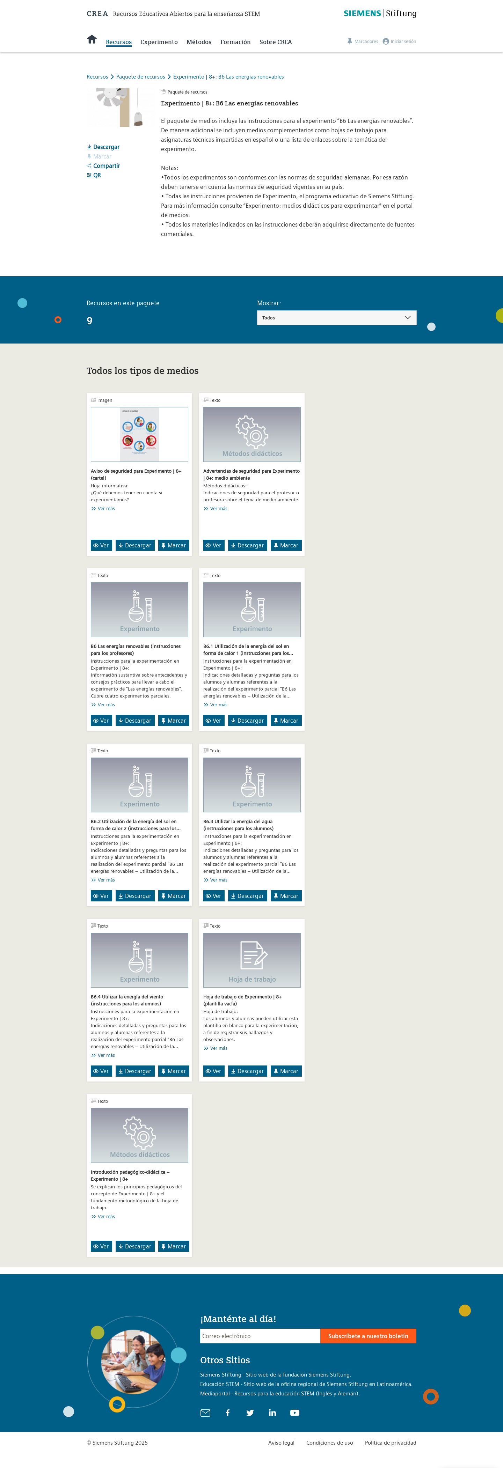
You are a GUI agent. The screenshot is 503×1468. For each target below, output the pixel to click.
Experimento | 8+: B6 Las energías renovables (228, 76)
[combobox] (337, 317)
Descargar (103, 146)
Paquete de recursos (141, 76)
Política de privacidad (390, 1442)
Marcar (173, 545)
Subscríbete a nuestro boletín (368, 1336)
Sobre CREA (276, 41)
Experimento (159, 41)
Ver (101, 545)
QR (94, 175)
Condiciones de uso (329, 1442)
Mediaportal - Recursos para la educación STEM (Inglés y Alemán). (280, 1393)
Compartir (103, 165)
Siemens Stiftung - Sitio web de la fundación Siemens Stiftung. (275, 1374)
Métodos (199, 41)
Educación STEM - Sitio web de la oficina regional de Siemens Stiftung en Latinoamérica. (306, 1384)
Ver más (106, 508)
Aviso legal (281, 1442)
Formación (235, 41)
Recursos (119, 41)
